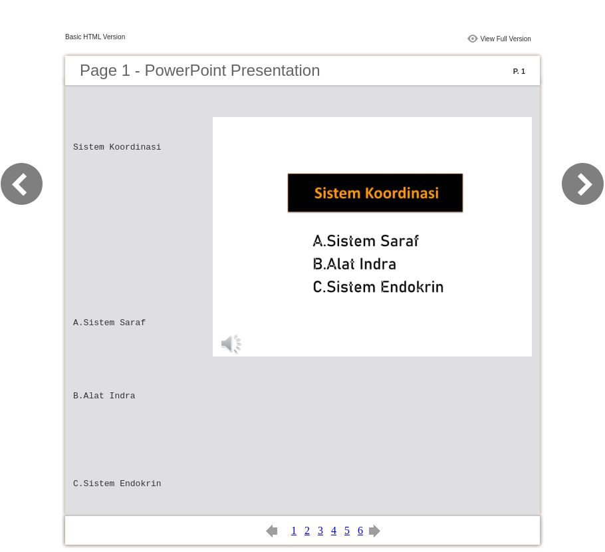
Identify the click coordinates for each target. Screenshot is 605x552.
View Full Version (505, 39)
